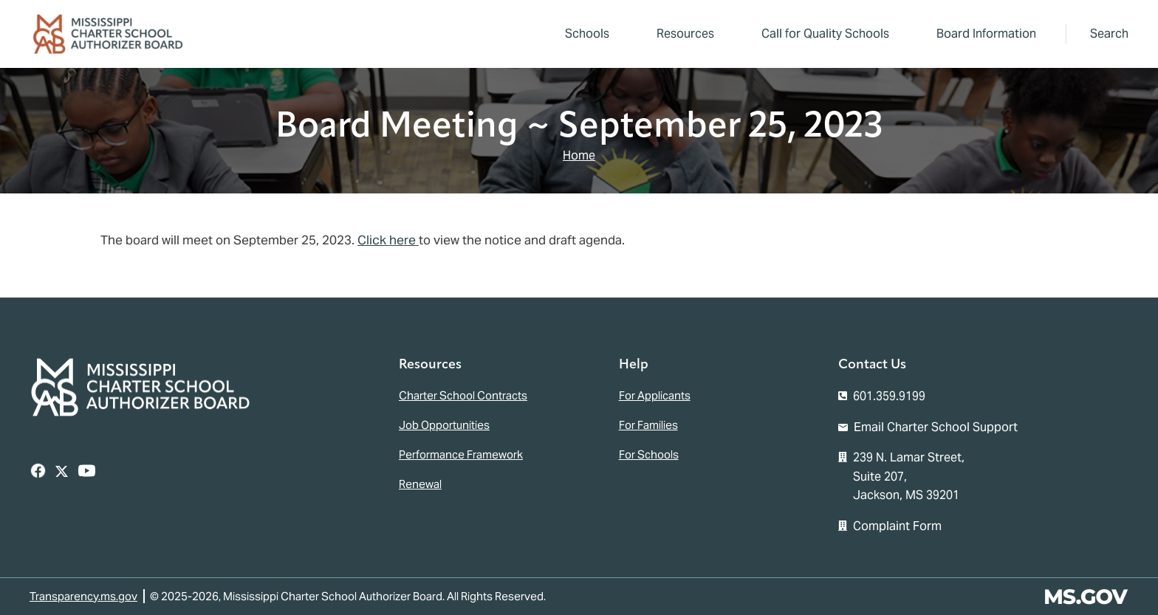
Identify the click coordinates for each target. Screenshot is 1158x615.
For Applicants (655, 395)
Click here (388, 240)
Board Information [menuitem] (982, 36)
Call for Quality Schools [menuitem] (825, 33)
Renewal (420, 484)
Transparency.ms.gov (83, 596)
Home (579, 155)
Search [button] (1109, 33)
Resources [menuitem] (681, 36)
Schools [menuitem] (587, 33)
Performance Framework (461, 454)
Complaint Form (897, 526)
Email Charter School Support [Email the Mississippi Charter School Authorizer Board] (936, 427)
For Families (648, 425)
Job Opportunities (444, 425)
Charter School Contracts (463, 395)
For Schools (649, 454)
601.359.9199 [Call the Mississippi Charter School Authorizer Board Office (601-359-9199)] (889, 396)
